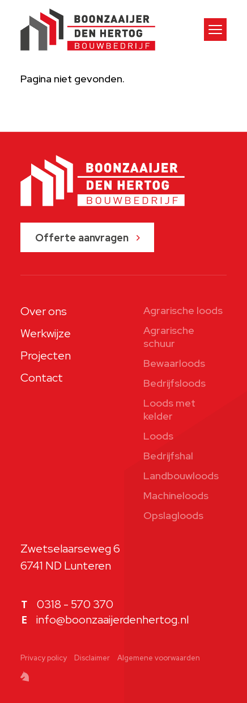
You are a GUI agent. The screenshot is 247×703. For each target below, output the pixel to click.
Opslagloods (173, 515)
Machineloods (175, 495)
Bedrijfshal (168, 455)
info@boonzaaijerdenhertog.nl (112, 619)
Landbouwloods (181, 475)
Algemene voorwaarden (158, 658)
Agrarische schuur (168, 337)
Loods (158, 435)
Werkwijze (45, 333)
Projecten (45, 355)
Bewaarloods (174, 363)
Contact (41, 377)
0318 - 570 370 (75, 604)
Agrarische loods (183, 310)
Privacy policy (43, 658)
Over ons (43, 311)
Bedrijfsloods (174, 383)
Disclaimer (92, 658)
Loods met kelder (169, 409)
